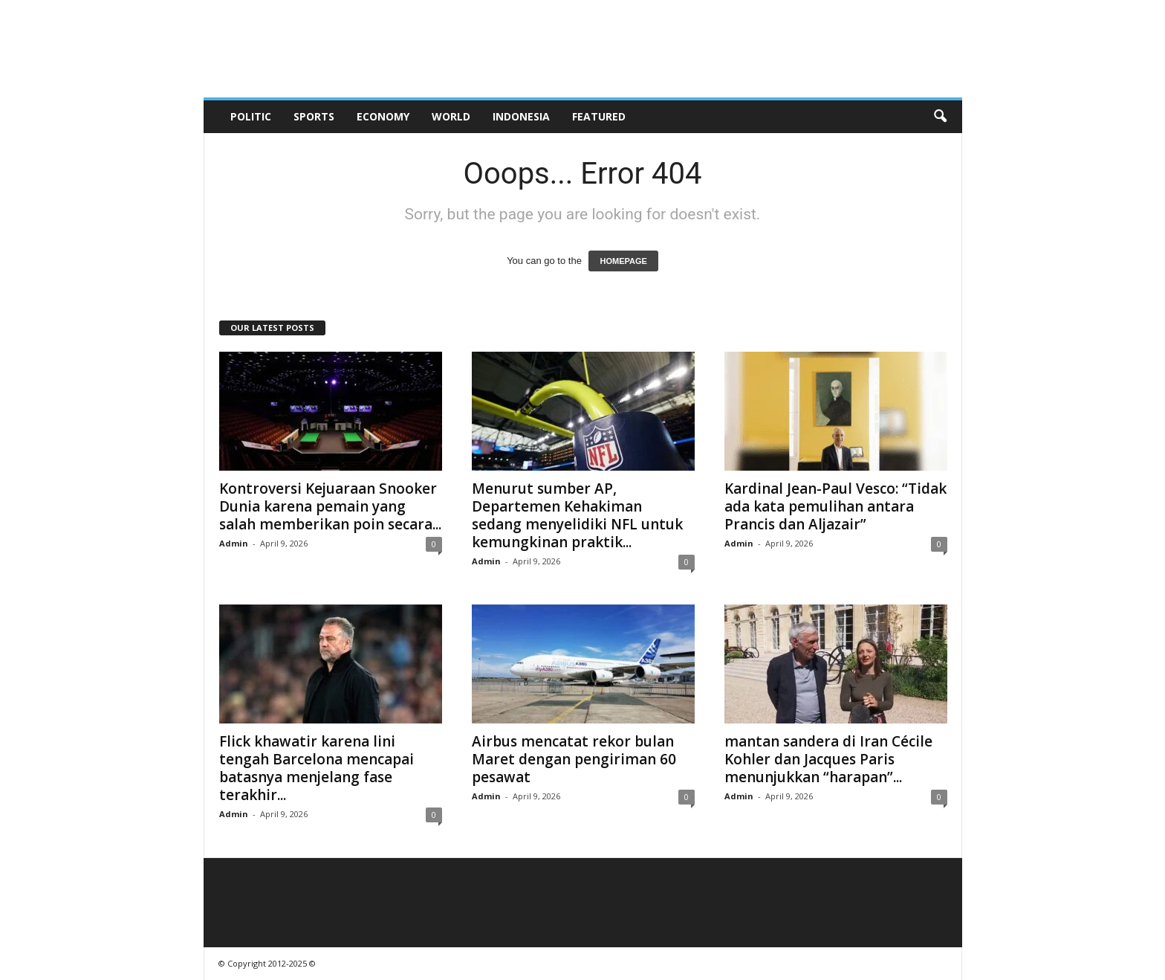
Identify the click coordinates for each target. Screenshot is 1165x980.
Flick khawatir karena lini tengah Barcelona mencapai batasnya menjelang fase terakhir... (316, 768)
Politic (250, 116)
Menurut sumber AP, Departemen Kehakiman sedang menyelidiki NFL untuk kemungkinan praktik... (577, 515)
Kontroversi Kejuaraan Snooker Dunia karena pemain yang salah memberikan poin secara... (330, 506)
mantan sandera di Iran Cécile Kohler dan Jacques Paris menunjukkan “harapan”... (828, 759)
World (451, 116)
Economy (383, 116)
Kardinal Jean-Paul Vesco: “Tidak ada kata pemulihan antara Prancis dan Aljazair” (835, 506)
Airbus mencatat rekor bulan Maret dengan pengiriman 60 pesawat (574, 759)
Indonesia (521, 116)
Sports (313, 116)
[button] (940, 116)
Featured (599, 116)
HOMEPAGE (623, 261)
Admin (233, 543)
